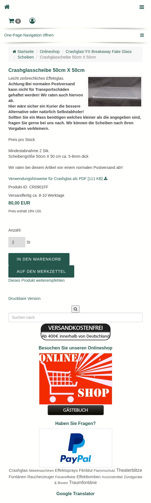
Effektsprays (66, 470)
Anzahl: (14, 230)
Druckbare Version (24, 298)
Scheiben (26, 57)
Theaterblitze (129, 470)
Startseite (23, 51)
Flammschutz (104, 470)
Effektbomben (88, 477)
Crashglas (18, 470)
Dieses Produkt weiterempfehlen (36, 280)
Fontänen (17, 476)
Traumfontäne (83, 482)
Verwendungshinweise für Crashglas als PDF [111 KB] (57, 178)
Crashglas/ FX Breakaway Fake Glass (99, 51)
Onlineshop (50, 51)
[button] (14, 21)
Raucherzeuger (40, 477)
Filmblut (86, 470)
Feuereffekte (65, 477)
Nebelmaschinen (41, 471)
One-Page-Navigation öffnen (29, 35)
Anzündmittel (112, 477)
